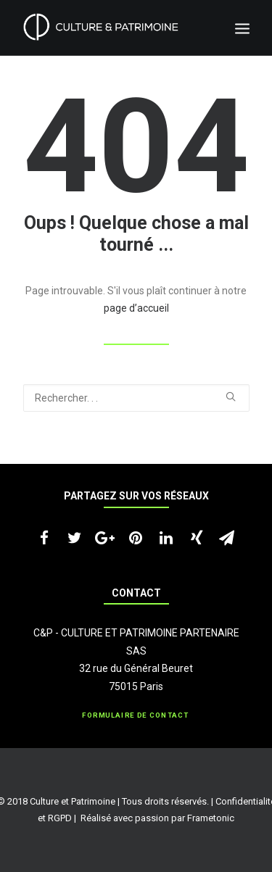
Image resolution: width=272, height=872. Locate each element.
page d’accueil (136, 308)
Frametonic (210, 818)
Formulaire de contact (136, 715)
